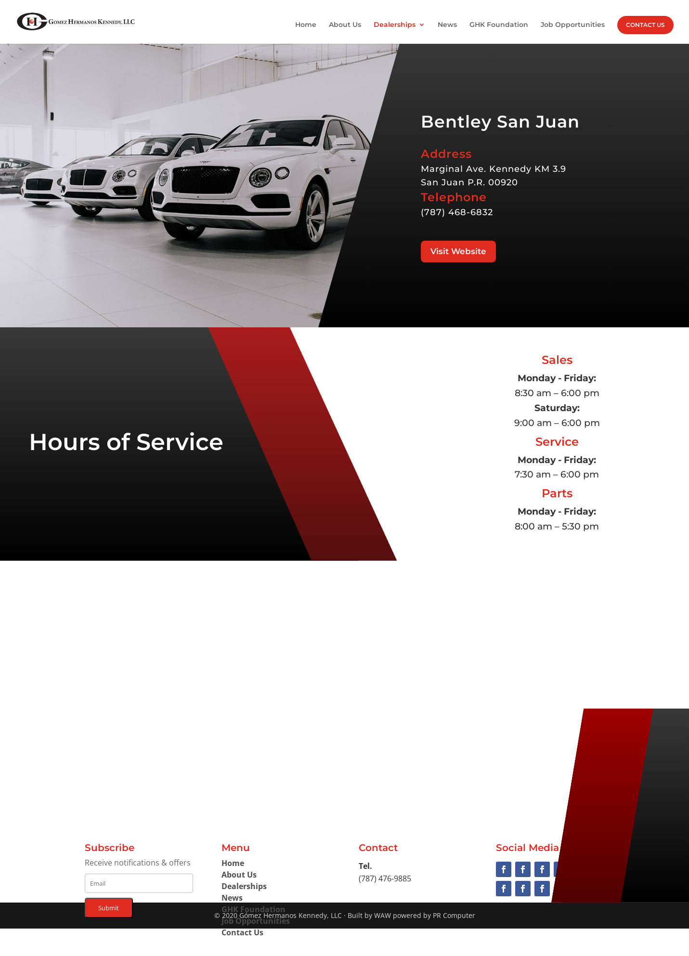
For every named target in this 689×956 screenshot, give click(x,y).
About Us (345, 25)
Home (305, 25)
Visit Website (458, 251)
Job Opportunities (573, 25)
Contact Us (645, 24)
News (447, 25)
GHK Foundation (498, 25)
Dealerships (395, 25)
